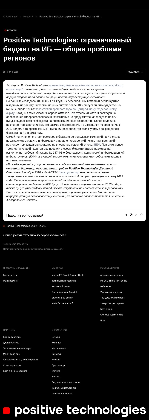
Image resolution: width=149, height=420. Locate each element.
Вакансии (57, 354)
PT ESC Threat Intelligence (113, 280)
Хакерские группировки (112, 303)
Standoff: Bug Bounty (62, 297)
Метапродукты (10, 280)
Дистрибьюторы (11, 342)
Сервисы (57, 268)
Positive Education (61, 286)
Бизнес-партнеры (12, 337)
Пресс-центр (58, 365)
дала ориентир (69, 172)
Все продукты (10, 275)
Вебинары (105, 286)
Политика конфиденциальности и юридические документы (33, 249)
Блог (102, 320)
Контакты (56, 376)
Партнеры (9, 330)
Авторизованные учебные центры (20, 359)
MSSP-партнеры (11, 354)
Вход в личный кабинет (15, 371)
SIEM (96, 144)
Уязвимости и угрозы (111, 292)
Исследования (109, 268)
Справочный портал (62, 393)
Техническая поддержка (15, 244)
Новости (28, 16)
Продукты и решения (16, 268)
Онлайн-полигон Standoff (64, 292)
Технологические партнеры (17, 348)
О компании (10, 16)
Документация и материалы (66, 382)
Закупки (56, 371)
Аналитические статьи (111, 275)
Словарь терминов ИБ (111, 314)
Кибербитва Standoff (62, 303)
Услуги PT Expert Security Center (68, 275)
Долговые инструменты (64, 388)
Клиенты (56, 342)
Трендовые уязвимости (112, 297)
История (56, 337)
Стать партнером (12, 365)
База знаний (106, 309)
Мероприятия (59, 348)
